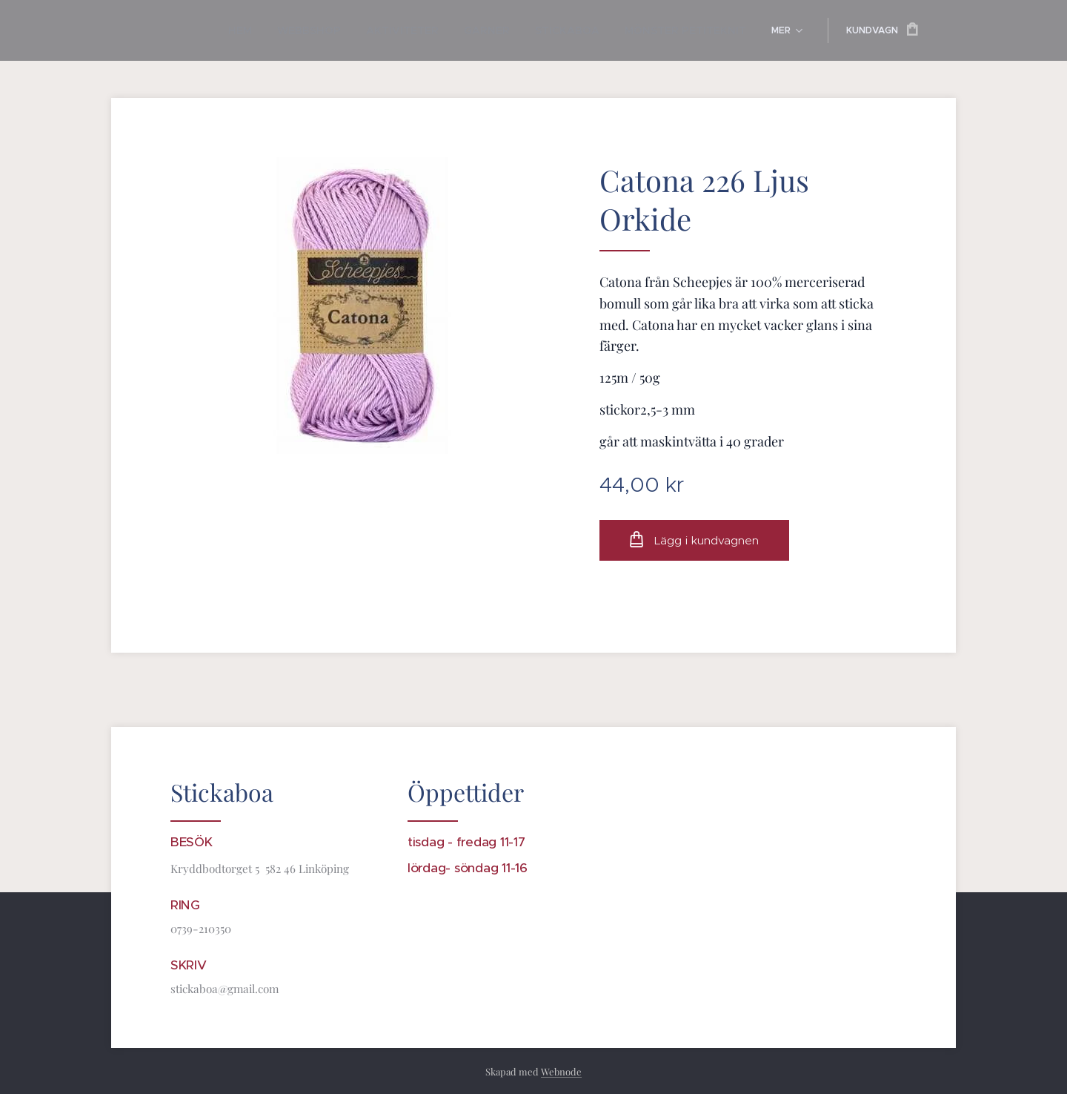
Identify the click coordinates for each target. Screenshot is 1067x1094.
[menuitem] (214, 30)
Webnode (561, 1071)
